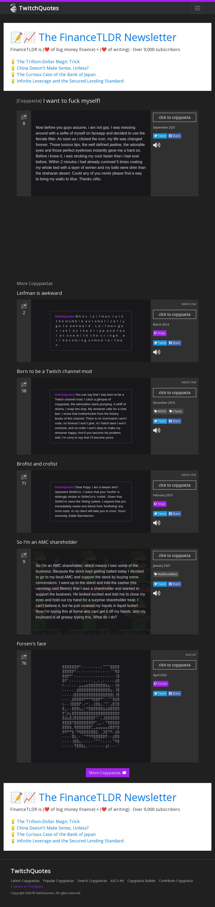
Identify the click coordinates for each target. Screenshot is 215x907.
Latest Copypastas (25, 880)
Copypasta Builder (141, 880)
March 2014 (161, 324)
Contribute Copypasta (176, 880)
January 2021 (162, 566)
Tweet (160, 136)
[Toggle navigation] (197, 8)
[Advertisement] (107, 241)
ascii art (191, 655)
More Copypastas (107, 772)
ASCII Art (117, 880)
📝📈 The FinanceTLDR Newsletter (93, 37)
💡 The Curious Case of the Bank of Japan (53, 74)
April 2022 (160, 675)
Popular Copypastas (58, 880)
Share (174, 136)
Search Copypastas (92, 880)
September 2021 (164, 127)
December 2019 (164, 403)
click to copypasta (174, 117)
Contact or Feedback (27, 886)
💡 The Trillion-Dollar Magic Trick (45, 61)
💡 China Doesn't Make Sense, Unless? (49, 68)
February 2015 (163, 495)
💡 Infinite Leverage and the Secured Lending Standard (67, 81)
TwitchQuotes (35, 8)
